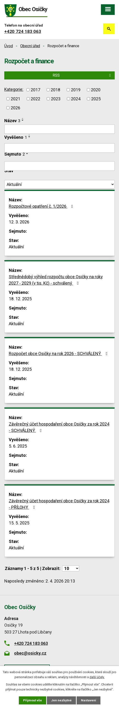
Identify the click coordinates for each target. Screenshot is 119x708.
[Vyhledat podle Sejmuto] (59, 166)
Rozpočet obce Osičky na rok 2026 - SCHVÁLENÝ (59, 353)
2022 (35, 98)
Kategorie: (13, 89)
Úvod (8, 46)
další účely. (96, 677)
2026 (15, 107)
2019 (75, 89)
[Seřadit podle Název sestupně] (22, 120)
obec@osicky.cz (30, 653)
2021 (15, 98)
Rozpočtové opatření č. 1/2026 (42, 206)
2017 (35, 89)
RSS (82, 75)
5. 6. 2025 (18, 446)
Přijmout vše (32, 700)
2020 (95, 89)
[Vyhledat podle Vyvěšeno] (59, 148)
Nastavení (88, 700)
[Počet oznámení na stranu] (70, 568)
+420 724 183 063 (22, 31)
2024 (75, 98)
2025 (96, 98)
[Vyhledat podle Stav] (59, 184)
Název (12, 120)
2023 (55, 98)
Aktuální (16, 246)
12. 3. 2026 (19, 221)
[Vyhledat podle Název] (59, 129)
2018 (55, 89)
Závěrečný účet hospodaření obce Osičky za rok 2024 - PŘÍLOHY (59, 504)
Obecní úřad (30, 46)
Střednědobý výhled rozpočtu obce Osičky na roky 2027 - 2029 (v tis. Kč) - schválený (56, 280)
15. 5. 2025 (19, 522)
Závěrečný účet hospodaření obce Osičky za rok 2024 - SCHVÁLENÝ (59, 427)
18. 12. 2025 (20, 298)
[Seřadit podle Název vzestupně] (22, 118)
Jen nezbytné (61, 700)
